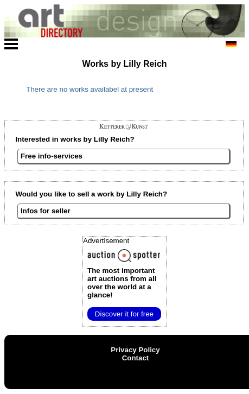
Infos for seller (46, 211)
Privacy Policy (135, 350)
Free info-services (51, 156)
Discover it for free (124, 314)
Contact (135, 358)
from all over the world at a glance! (121, 282)
